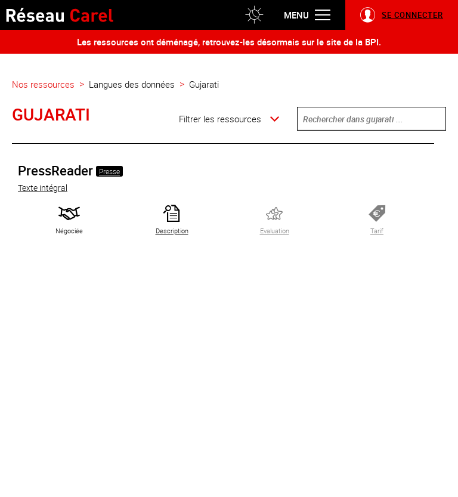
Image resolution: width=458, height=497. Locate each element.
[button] (254, 15)
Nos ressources (43, 84)
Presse (109, 171)
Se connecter (412, 15)
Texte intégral (42, 187)
